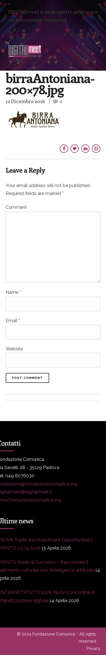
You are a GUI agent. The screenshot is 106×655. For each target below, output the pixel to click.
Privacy (93, 648)
